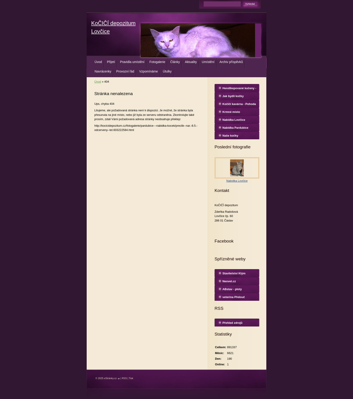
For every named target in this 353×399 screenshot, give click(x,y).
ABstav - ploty (232, 289)
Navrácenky (103, 71)
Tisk (131, 378)
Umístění (208, 62)
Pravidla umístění (132, 62)
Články (175, 62)
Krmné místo (231, 112)
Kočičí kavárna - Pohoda (239, 104)
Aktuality (191, 62)
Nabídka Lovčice (233, 119)
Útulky (167, 71)
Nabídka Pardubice (235, 127)
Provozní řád (125, 71)
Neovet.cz (229, 281)
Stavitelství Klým (233, 273)
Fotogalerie (157, 62)
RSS (124, 378)
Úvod (98, 62)
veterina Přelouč (233, 297)
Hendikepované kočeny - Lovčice (239, 89)
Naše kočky (230, 135)
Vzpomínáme (148, 71)
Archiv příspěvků (231, 62)
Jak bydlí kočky (233, 96)
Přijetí (111, 62)
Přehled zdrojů (232, 322)
